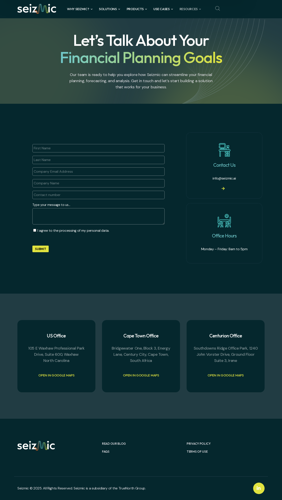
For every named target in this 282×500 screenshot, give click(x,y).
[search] (217, 8)
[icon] (259, 488)
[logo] (36, 8)
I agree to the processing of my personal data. (73, 230)
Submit (40, 249)
